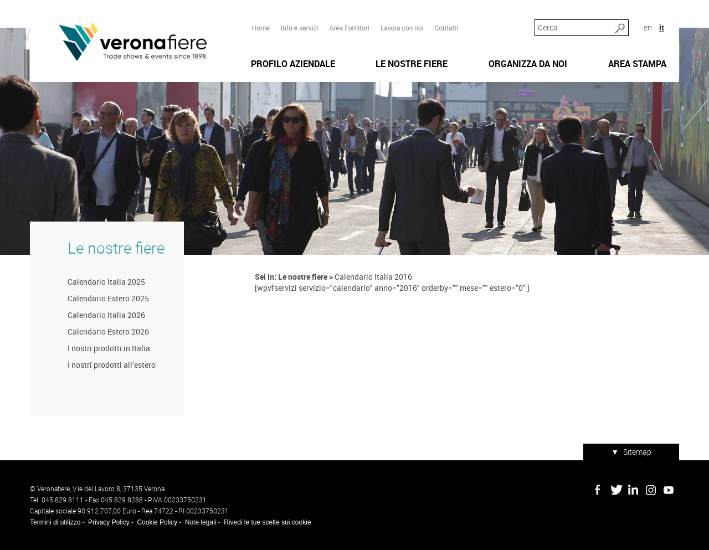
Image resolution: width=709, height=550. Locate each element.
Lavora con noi (402, 28)
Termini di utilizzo (55, 522)
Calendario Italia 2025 (106, 281)
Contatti (447, 28)
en (648, 27)
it (661, 27)
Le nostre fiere (116, 248)
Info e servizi (299, 28)
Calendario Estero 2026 (108, 331)
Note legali (201, 522)
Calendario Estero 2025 (108, 298)
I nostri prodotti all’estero (112, 364)
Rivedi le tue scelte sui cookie (267, 522)
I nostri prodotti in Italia (109, 348)
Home (261, 28)
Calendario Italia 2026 (106, 315)
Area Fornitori (349, 28)
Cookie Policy (157, 522)
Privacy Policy (109, 522)
